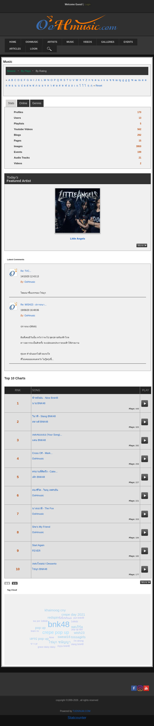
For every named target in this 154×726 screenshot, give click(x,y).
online (23, 103)
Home (12, 42)
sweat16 (64, 637)
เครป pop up (39, 638)
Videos (87, 42)
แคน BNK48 (39, 440)
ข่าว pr (34, 644)
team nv (35, 631)
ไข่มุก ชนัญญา (59, 642)
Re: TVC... (26, 271)
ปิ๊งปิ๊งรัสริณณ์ (65, 618)
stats (11, 103)
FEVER (36, 550)
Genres (36, 103)
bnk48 (59, 624)
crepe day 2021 (73, 614)
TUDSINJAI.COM (81, 711)
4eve (51, 637)
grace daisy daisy (46, 647)
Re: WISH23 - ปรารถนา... (34, 304)
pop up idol (77, 629)
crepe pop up (55, 632)
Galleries (107, 42)
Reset (99, 85)
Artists (52, 42)
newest (11, 71)
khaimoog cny (55, 610)
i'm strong (79, 641)
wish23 (79, 633)
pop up (40, 628)
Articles (15, 49)
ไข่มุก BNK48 (39, 569)
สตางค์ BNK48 (40, 421)
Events (128, 42)
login (33, 49)
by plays (26, 71)
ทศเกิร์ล (77, 627)
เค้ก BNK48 (38, 477)
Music (70, 42)
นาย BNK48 (38, 403)
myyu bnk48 (63, 646)
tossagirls (78, 637)
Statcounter (77, 718)
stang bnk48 (77, 644)
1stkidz (74, 621)
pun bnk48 (78, 618)
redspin (53, 617)
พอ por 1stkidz (40, 621)
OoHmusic (32, 42)
